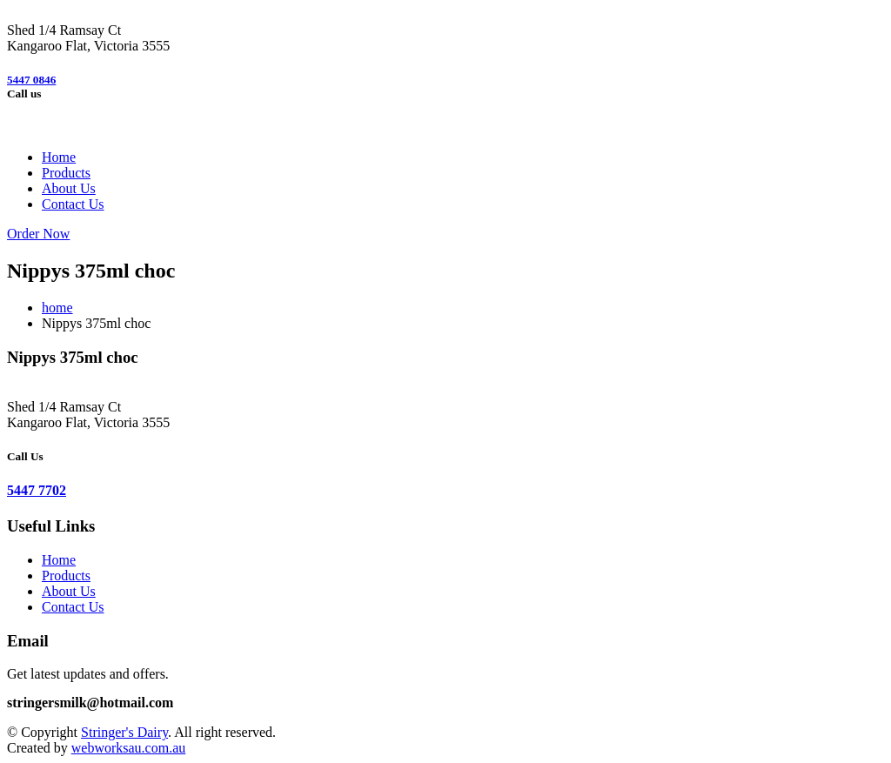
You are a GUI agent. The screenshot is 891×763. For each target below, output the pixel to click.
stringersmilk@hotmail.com (90, 702)
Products (66, 172)
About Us (69, 188)
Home (59, 157)
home (57, 307)
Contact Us (73, 204)
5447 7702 (36, 490)
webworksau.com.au (128, 747)
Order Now (38, 233)
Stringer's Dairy (124, 732)
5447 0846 (31, 79)
